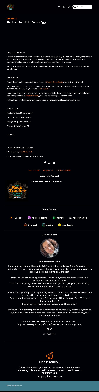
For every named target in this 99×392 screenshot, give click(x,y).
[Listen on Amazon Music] (79, 218)
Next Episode (33, 170)
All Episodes (48, 170)
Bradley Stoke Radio (54, 82)
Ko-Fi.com (44, 89)
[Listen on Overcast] (30, 226)
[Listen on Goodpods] (66, 226)
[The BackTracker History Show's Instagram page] (68, 7)
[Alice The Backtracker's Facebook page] (48, 330)
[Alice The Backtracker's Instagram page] (51, 330)
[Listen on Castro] (48, 226)
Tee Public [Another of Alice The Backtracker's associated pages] (49, 335)
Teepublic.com (32, 95)
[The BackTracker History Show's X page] (62, 7)
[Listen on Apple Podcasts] (37, 218)
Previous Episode (63, 170)
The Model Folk (25, 152)
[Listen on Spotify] (58, 218)
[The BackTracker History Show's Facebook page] (59, 7)
